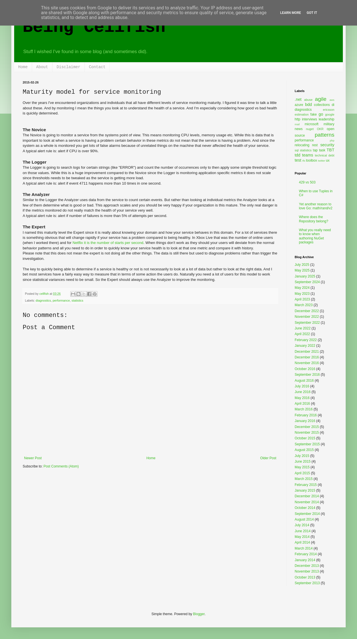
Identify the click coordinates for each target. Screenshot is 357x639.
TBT (330, 150)
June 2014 (303, 531)
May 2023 (302, 294)
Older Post (268, 458)
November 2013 (307, 571)
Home (23, 67)
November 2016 (307, 363)
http (297, 119)
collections (322, 105)
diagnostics (43, 300)
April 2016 (302, 404)
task (322, 150)
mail (297, 124)
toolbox (311, 160)
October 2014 (305, 508)
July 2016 (302, 386)
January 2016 (305, 421)
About (42, 67)
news (299, 129)
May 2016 (302, 398)
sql (297, 150)
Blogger (199, 614)
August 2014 (304, 519)
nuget (310, 129)
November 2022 (307, 317)
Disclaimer (68, 67)
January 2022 (305, 346)
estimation (302, 114)
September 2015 (307, 444)
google (329, 114)
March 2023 (304, 305)
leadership (326, 119)
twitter (321, 160)
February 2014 (306, 554)
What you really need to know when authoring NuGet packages (315, 236)
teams (307, 155)
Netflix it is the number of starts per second (108, 243)
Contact (97, 67)
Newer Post (33, 458)
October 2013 (305, 577)
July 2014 (302, 525)
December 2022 (307, 311)
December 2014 (307, 496)
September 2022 (307, 323)
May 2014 (302, 537)
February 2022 (306, 340)
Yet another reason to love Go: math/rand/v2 (315, 206)
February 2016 (306, 415)
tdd (297, 155)
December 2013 (307, 566)
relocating (302, 145)
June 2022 (303, 328)
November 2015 (307, 433)
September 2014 (307, 514)
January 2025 (305, 276)
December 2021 (307, 352)
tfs (303, 160)
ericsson (328, 109)
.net (298, 99)
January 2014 (305, 560)
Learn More (290, 13)
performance (61, 300)
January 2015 (305, 490)
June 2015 (303, 461)
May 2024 (302, 288)
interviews (309, 119)
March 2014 (304, 548)
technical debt (324, 155)
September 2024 (307, 282)
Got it (312, 13)
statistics (77, 300)
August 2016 (304, 381)
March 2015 (304, 479)
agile (321, 99)
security (327, 145)
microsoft (311, 124)
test (298, 160)
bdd (308, 104)
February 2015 (306, 485)
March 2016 (304, 409)
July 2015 (302, 456)
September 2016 (307, 375)
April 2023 (302, 299)
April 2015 (302, 473)
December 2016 (307, 357)
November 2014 (307, 502)
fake (313, 114)
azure (299, 105)
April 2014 (302, 542)
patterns (324, 135)
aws (332, 99)
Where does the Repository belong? (313, 219)
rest (315, 145)
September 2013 (307, 583)
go (320, 114)
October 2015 (305, 438)
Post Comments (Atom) (61, 466)
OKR (320, 129)
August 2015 (304, 450)
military (329, 124)
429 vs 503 (307, 182)
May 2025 (302, 270)
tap (315, 150)
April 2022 (302, 334)
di (333, 105)
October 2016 (305, 369)
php (332, 140)
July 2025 (302, 265)
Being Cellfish (94, 27)
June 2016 (303, 392)
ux (328, 160)
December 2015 (307, 427)
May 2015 (302, 467)
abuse (308, 99)
